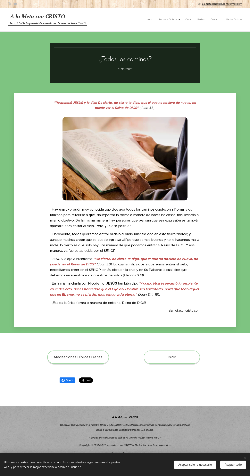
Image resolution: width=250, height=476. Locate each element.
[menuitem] (210, 20)
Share (67, 380)
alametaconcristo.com (184, 310)
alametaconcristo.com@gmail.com (222, 3)
